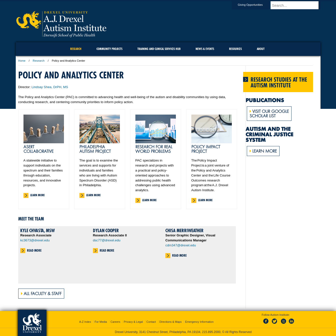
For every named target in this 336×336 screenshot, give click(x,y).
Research (38, 60)
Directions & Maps (170, 321)
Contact (151, 321)
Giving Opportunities (255, 4)
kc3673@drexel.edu (35, 240)
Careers (115, 321)
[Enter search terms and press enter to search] (297, 5)
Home (21, 60)
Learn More (37, 195)
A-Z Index (85, 321)
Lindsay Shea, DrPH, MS (49, 87)
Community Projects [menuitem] (109, 49)
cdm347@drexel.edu (180, 245)
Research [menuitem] (75, 49)
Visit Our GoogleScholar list (269, 114)
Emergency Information (199, 321)
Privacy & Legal (133, 321)
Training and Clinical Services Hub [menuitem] (159, 49)
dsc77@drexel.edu (106, 240)
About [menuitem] (261, 49)
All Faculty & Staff (41, 293)
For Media (101, 321)
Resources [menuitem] (235, 49)
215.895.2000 (211, 332)
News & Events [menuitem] (205, 49)
